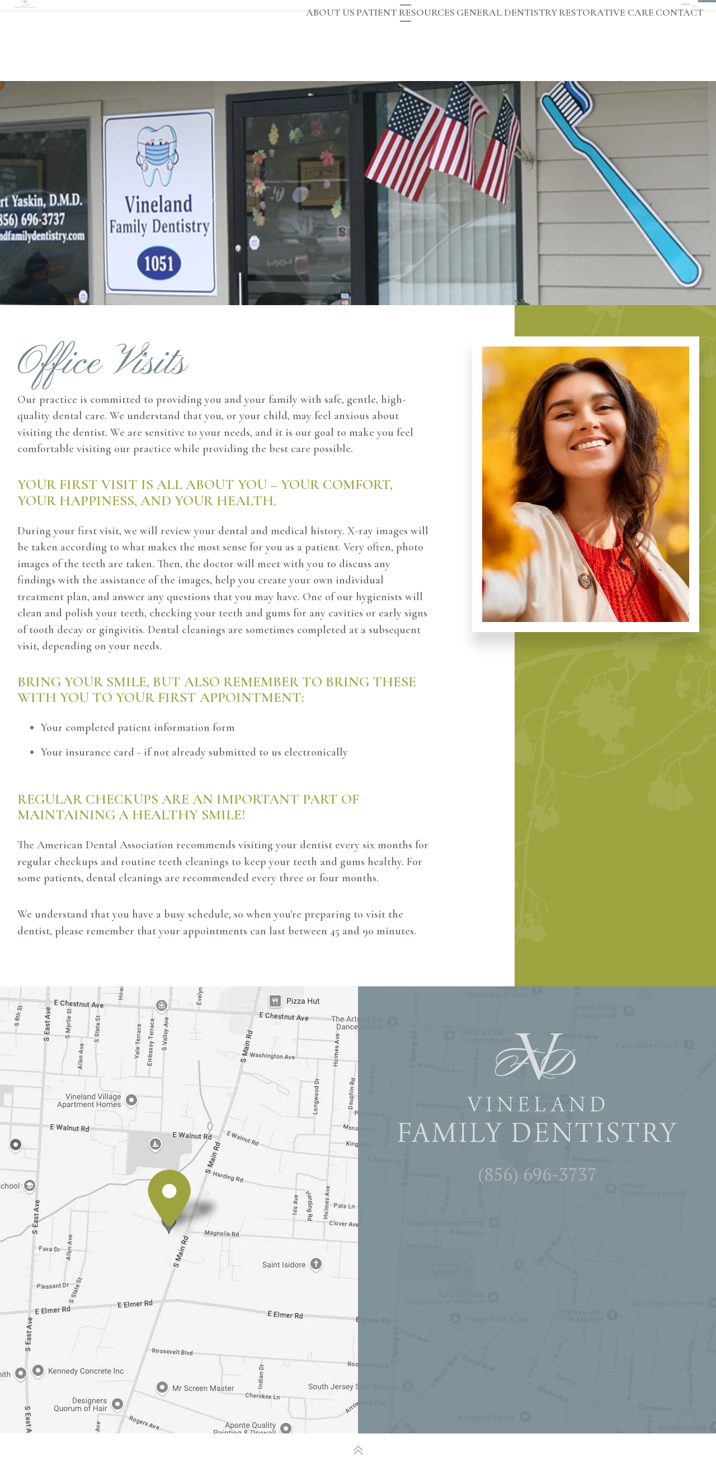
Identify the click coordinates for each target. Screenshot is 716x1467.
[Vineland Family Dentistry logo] (100, 40)
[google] (519, 13)
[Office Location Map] (169, 1217)
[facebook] (499, 13)
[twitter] (538, 13)
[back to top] (358, 1450)
